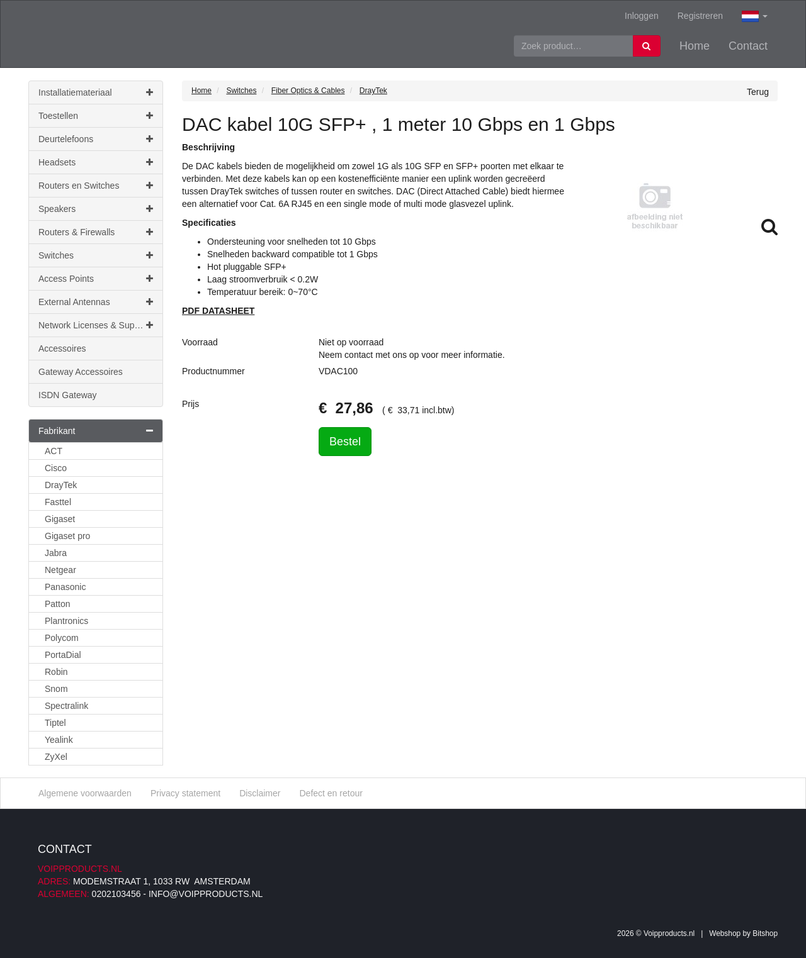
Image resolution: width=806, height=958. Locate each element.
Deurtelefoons (95, 139)
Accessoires (62, 348)
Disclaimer (259, 793)
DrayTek (61, 485)
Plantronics (66, 621)
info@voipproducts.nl (206, 894)
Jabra (56, 553)
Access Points (95, 278)
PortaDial (63, 655)
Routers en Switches (95, 185)
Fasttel (58, 502)
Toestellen (95, 115)
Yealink (59, 740)
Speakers (95, 209)
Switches (95, 255)
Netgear (60, 570)
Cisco (56, 468)
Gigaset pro (67, 536)
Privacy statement (185, 793)
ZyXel (56, 757)
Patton (57, 604)
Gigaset (60, 519)
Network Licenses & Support (95, 325)
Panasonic (65, 587)
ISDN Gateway (67, 395)
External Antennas (95, 302)
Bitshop (765, 933)
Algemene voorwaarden (85, 793)
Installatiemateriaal (95, 92)
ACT (53, 451)
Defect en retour (330, 793)
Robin (56, 672)
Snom (56, 689)
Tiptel (55, 723)
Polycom (62, 638)
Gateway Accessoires (80, 372)
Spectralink (66, 706)
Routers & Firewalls (95, 232)
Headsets (95, 162)
